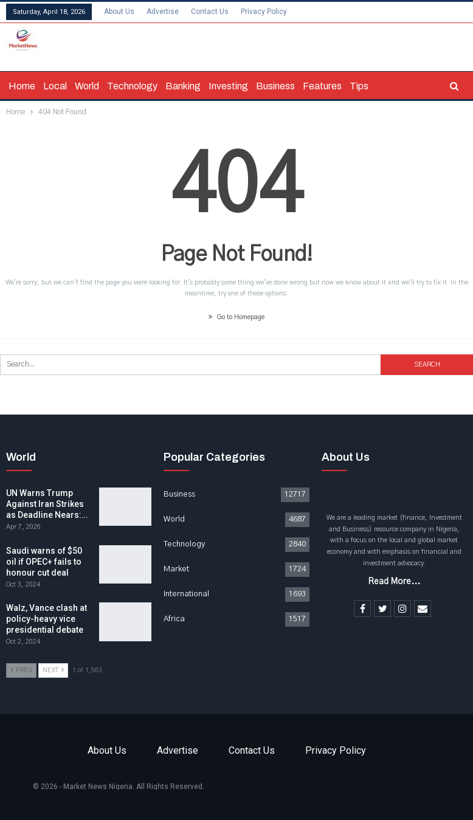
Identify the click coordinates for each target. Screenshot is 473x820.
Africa (174, 619)
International (186, 594)
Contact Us (210, 11)
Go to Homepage (236, 317)
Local (55, 86)
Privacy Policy (264, 11)
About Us (119, 11)
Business (275, 86)
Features (322, 86)
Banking (183, 86)
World (87, 86)
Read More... (394, 581)
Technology (132, 86)
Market (176, 569)
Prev (21, 670)
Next (53, 670)
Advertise (163, 11)
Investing (228, 86)
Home (22, 86)
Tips (359, 86)
